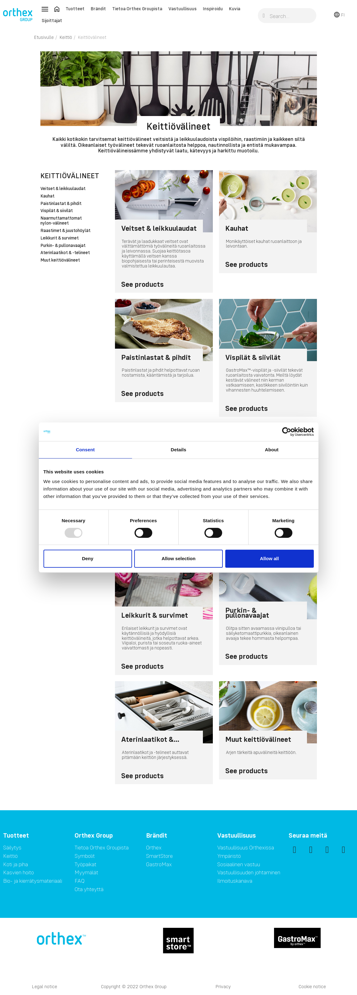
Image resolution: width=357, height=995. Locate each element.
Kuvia (234, 9)
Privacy (223, 986)
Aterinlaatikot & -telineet (65, 252)
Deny (88, 558)
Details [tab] (178, 449)
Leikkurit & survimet (59, 238)
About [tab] (272, 449)
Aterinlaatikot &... (150, 739)
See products (142, 284)
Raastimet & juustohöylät (65, 230)
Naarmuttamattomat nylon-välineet (61, 221)
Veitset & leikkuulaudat (62, 188)
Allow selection (178, 558)
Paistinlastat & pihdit (60, 203)
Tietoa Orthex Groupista (137, 9)
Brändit (98, 9)
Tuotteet (75, 9)
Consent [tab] (85, 449)
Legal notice (44, 986)
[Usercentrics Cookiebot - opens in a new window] (286, 431)
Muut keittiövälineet (60, 260)
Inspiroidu (213, 9)
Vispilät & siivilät (56, 210)
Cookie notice (312, 986)
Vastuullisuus (182, 9)
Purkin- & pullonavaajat (62, 245)
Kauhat (47, 196)
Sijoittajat (52, 20)
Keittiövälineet (69, 175)
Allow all (269, 558)
